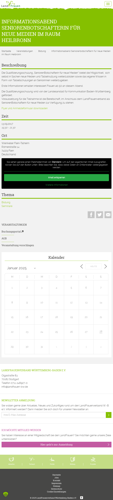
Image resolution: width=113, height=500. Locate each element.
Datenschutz (56, 489)
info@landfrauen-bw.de (15, 386)
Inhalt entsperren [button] (56, 177)
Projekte (93, 464)
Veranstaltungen (24, 51)
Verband (32, 464)
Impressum (56, 483)
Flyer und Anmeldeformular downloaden (25, 108)
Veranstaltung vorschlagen (18, 245)
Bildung (42, 51)
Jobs (56, 477)
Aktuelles (11, 464)
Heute (93, 266)
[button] (5, 494)
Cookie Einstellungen (56, 491)
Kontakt (56, 480)
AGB (4, 238)
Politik (52, 464)
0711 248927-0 (19, 383)
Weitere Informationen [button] (56, 185)
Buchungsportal (11, 231)
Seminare (7, 206)
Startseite (6, 51)
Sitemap (56, 486)
